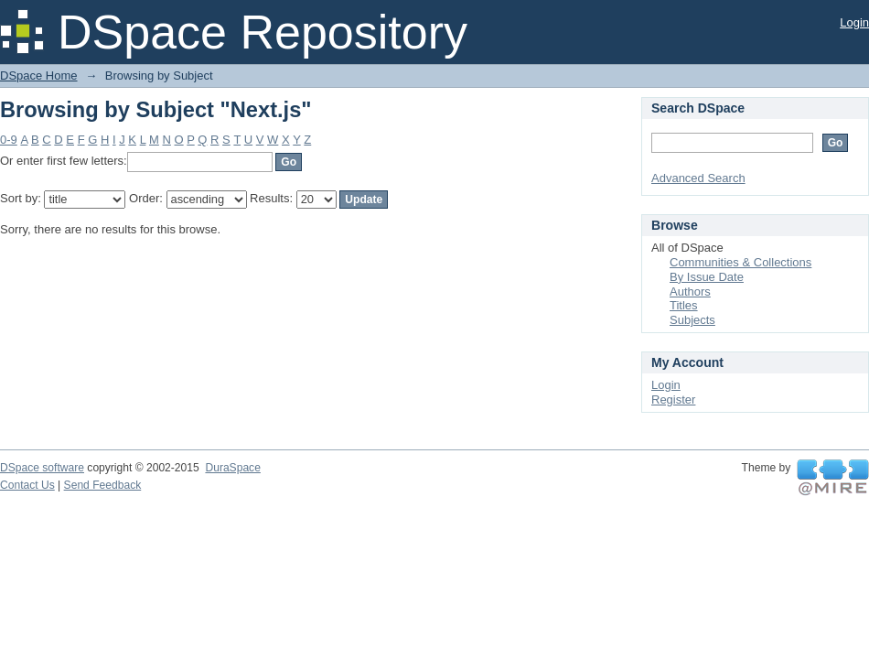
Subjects (692, 320)
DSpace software (42, 467)
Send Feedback (103, 485)
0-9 (8, 139)
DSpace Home (39, 75)
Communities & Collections (740, 262)
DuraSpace (232, 467)
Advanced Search (698, 178)
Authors (690, 291)
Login (854, 22)
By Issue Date (707, 277)
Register (673, 399)
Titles (684, 305)
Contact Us (27, 485)
